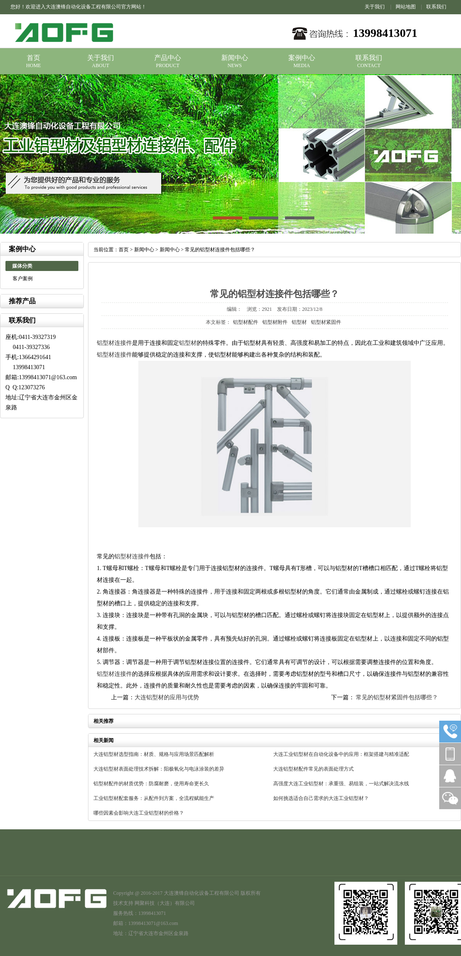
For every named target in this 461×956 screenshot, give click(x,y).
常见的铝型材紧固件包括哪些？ (396, 697)
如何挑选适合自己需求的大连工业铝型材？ (321, 798)
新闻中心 (234, 57)
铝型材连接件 (114, 343)
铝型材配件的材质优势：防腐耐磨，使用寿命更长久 (151, 784)
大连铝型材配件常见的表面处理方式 (313, 769)
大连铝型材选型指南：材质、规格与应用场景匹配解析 (153, 754)
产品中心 (167, 57)
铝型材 (299, 322)
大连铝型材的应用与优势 (167, 697)
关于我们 (375, 7)
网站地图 (406, 7)
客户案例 (23, 278)
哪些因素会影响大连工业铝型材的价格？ (138, 813)
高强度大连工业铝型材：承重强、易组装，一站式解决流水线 (341, 784)
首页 (33, 57)
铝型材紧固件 (326, 322)
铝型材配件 (245, 322)
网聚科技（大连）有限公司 (165, 903)
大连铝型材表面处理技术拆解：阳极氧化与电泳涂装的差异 (158, 769)
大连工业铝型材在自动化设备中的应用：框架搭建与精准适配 (341, 754)
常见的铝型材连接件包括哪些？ (220, 250)
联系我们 (436, 7)
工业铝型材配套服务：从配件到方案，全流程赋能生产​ (153, 798)
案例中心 (301, 57)
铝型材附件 (274, 322)
